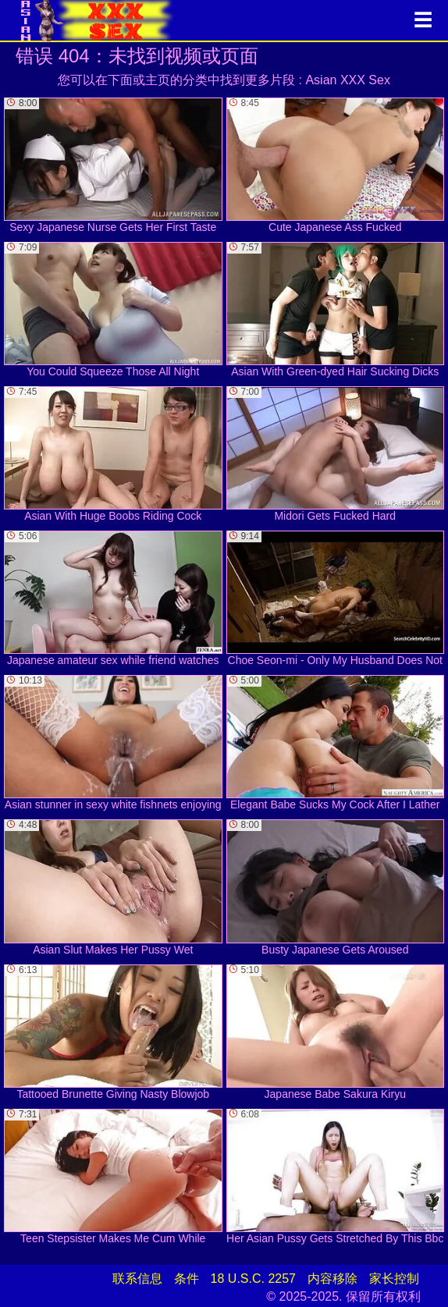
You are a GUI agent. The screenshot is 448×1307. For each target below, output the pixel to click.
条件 (186, 1278)
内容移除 (332, 1278)
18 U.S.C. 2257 (253, 1278)
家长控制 (394, 1278)
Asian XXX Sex (347, 80)
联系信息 (137, 1278)
